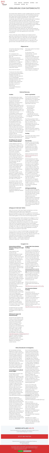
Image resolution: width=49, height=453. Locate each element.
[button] (27, 4)
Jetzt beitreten (24, 436)
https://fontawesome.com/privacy (33, 306)
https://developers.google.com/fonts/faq (34, 286)
